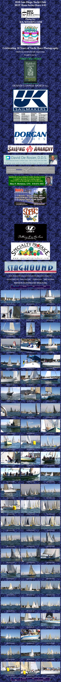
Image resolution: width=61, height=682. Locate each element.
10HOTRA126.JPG (10, 578)
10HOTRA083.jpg (30, 352)
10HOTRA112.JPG (50, 497)
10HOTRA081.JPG (50, 336)
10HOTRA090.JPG (50, 384)
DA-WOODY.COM (13, 279)
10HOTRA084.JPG (50, 352)
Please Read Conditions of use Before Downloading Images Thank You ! (30, 276)
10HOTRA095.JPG (30, 417)
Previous (24, 286)
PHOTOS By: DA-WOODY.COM (25, 52)
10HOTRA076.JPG (10, 320)
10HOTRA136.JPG (30, 627)
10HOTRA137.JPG (50, 627)
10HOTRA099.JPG (30, 433)
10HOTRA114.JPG (10, 514)
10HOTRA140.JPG (50, 643)
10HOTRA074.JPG (30, 304)
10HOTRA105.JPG (30, 465)
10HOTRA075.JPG (50, 304)
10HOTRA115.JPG (30, 514)
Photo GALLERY (25, 279)
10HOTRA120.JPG (10, 546)
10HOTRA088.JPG (10, 384)
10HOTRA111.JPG (30, 497)
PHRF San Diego (49, 279)
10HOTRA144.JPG (10, 675)
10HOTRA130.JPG (30, 594)
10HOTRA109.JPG (50, 481)
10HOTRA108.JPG (30, 481)
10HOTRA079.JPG (10, 336)
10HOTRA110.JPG (10, 497)
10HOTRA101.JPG (10, 449)
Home (44, 286)
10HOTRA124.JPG (30, 562)
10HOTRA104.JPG (10, 465)
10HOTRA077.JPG (30, 320)
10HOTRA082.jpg (10, 352)
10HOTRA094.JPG (10, 417)
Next (34, 286)
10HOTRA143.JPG (50, 659)
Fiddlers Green (37, 279)
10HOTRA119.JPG (50, 530)
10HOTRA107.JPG (10, 481)
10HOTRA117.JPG (10, 530)
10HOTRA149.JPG (50, 675)
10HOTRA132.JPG (10, 610)
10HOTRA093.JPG (50, 400)
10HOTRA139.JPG (30, 643)
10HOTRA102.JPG (30, 449)
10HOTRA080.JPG (30, 336)
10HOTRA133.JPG (30, 610)
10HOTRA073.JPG (10, 304)
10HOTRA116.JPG (50, 514)
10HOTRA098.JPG (10, 433)
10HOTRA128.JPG (50, 578)
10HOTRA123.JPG (10, 562)
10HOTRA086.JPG (30, 368)
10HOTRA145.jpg (30, 675)
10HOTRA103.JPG (50, 449)
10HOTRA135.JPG (10, 627)
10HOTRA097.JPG (50, 417)
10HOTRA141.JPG (10, 659)
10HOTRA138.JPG (10, 643)
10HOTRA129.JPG (10, 594)
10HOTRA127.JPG (30, 578)
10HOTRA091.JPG (10, 400)
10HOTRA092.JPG (30, 400)
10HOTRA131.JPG (50, 594)
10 (43, 287)
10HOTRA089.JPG (30, 384)
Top (16, 680)
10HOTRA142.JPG (30, 659)
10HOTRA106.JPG (50, 465)
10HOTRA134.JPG (50, 610)
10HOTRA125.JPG (50, 562)
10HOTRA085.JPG (10, 368)
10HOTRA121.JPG (30, 546)
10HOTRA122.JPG (50, 546)
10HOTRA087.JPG (50, 368)
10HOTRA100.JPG (50, 433)
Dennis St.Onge (40, 52)
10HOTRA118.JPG (30, 530)
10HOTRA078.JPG (50, 320)
